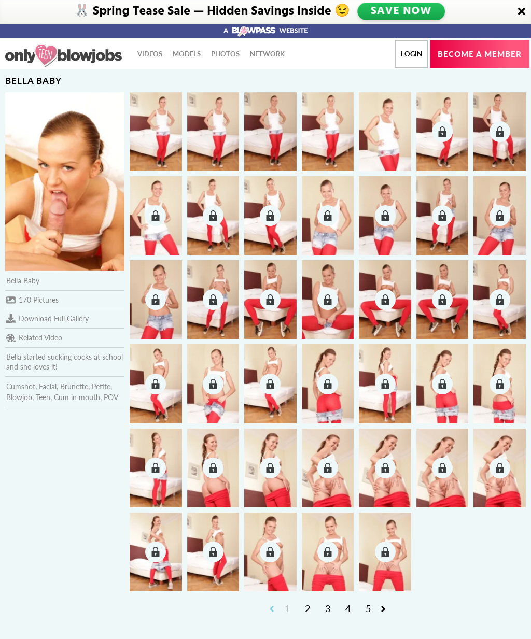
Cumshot (20, 386)
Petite (101, 386)
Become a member (480, 54)
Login (411, 54)
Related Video (34, 338)
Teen (43, 397)
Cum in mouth (77, 397)
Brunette (74, 386)
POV (111, 397)
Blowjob (19, 397)
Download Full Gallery (47, 318)
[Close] (521, 12)
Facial (48, 386)
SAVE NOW (400, 11)
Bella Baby (22, 280)
